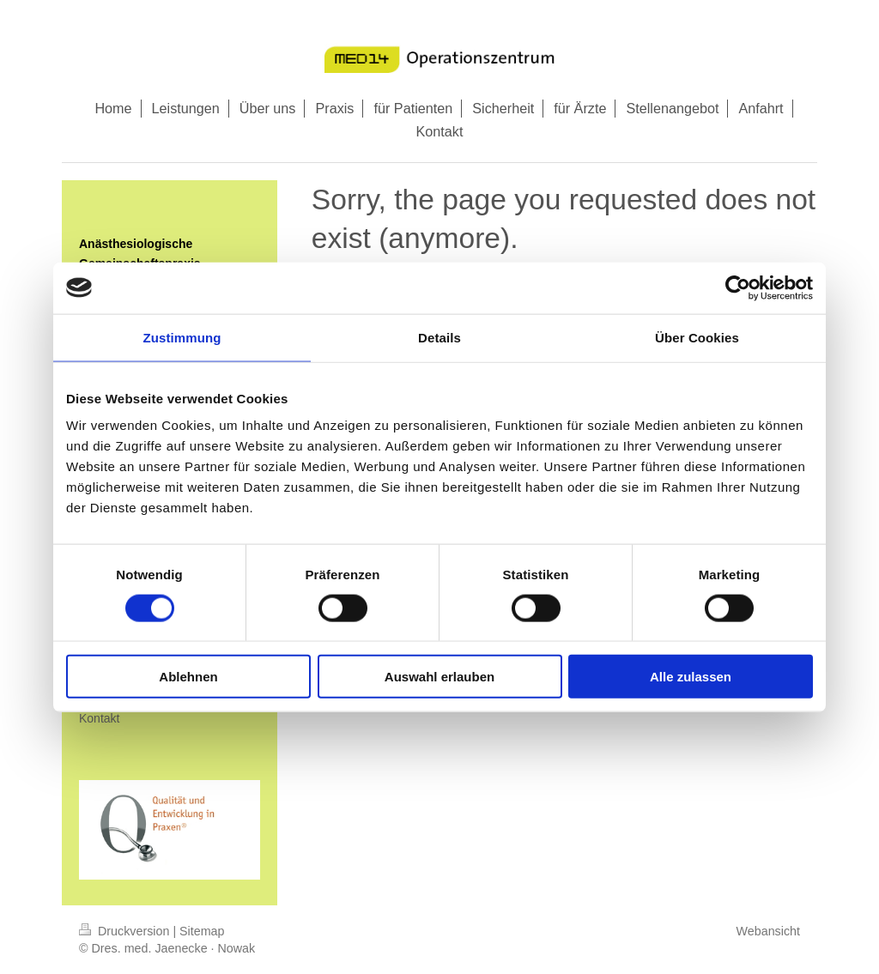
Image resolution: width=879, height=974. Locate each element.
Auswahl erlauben (439, 676)
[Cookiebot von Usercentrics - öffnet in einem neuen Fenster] (738, 287)
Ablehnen (188, 676)
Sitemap (201, 931)
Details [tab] (439, 337)
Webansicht (768, 931)
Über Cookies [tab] (697, 337)
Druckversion (126, 931)
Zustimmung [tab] (182, 337)
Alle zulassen (690, 676)
